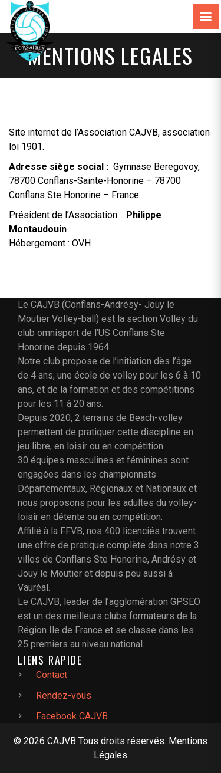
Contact (51, 674)
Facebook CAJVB (72, 716)
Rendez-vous (63, 695)
